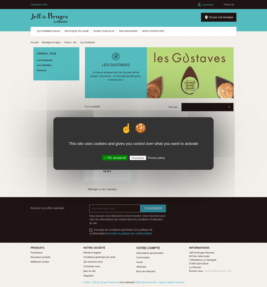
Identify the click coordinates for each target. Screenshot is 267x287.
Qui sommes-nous (93, 261)
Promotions (37, 252)
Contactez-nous (39, 4)
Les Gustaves (44, 60)
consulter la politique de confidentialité (129, 233)
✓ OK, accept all (115, 157)
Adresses (141, 266)
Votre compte (148, 248)
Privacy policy (156, 157)
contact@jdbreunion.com (218, 271)
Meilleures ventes (40, 261)
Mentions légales (92, 252)
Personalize (138, 158)
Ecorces (41, 70)
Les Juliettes (44, 65)
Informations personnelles (150, 253)
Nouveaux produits (40, 257)
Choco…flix (46, 53)
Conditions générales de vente (99, 257)
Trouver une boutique (218, 17)
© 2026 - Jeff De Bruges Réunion (100, 282)
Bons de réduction (145, 271)
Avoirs (139, 262)
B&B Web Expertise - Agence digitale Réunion (160, 282)
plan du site (89, 271)
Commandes (143, 257)
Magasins (88, 275)
